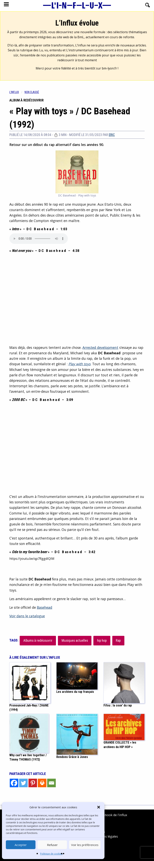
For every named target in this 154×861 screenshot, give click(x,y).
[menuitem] (17, 92)
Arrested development (100, 347)
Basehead (44, 607)
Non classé (32, 92)
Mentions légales (105, 836)
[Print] (42, 783)
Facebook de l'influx (110, 815)
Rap (118, 640)
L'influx (14, 92)
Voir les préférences (84, 845)
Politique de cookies (51, 853)
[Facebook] (14, 783)
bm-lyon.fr (109, 68)
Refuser (52, 845)
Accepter (21, 845)
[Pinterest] (32, 783)
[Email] (51, 783)
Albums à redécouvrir (37, 640)
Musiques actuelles (75, 640)
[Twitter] (23, 783)
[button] (99, 807)
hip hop (102, 640)
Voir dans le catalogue (27, 616)
